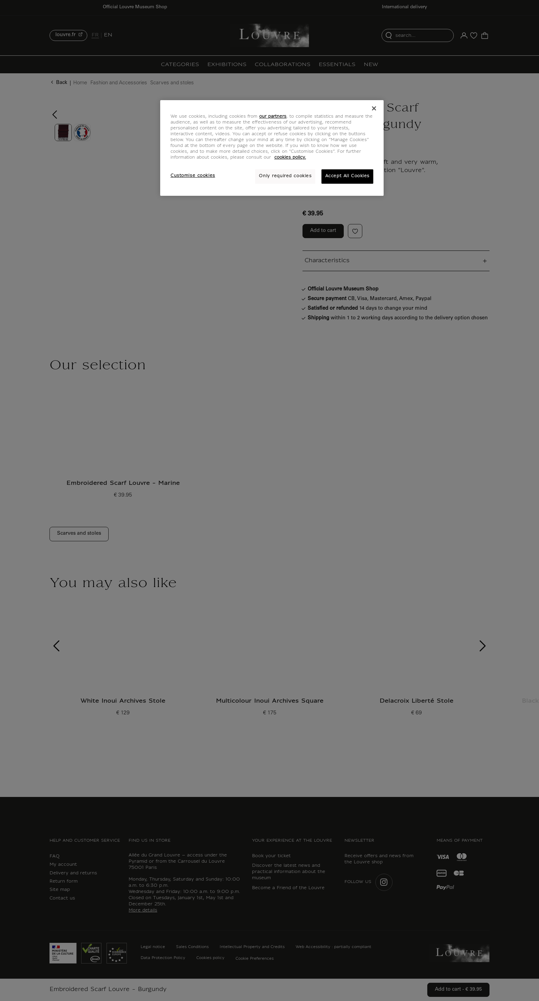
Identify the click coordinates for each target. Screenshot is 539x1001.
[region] (272, 148)
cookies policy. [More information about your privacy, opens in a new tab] (290, 158)
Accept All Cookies (347, 176)
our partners (272, 117)
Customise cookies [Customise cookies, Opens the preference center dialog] (192, 176)
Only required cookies (285, 176)
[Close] (374, 108)
